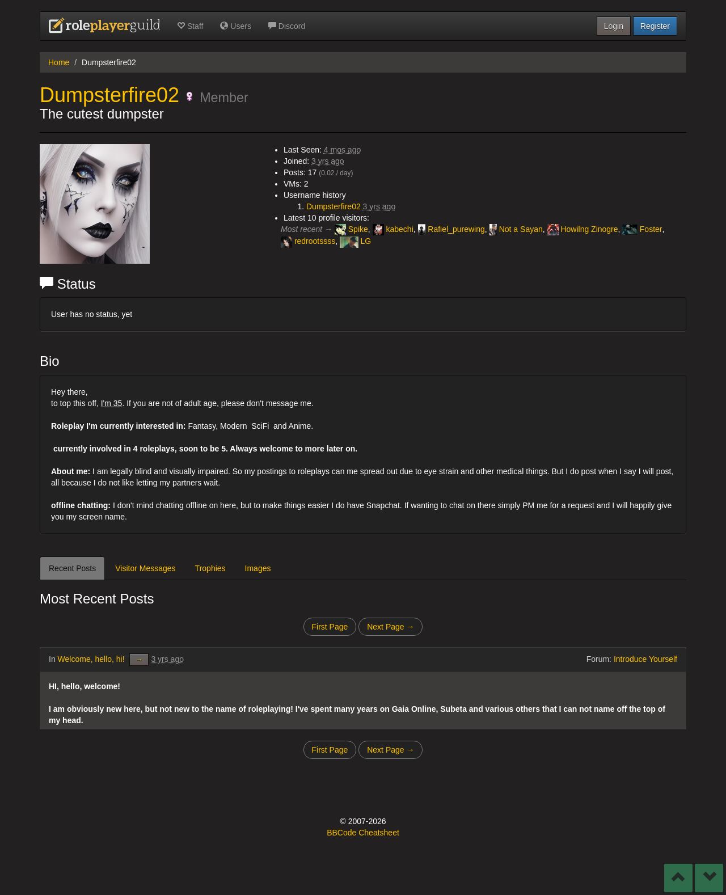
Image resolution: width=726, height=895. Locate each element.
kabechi (393, 229)
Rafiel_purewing (451, 229)
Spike (351, 229)
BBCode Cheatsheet (363, 832)
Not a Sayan (516, 229)
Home (58, 62)
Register (655, 26)
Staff (190, 26)
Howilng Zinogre (582, 229)
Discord (286, 26)
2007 (357, 821)
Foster (642, 229)
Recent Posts (72, 568)
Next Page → (390, 626)
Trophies (210, 568)
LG (355, 242)
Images (258, 568)
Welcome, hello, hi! (92, 659)
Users (235, 26)
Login (613, 26)
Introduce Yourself (645, 659)
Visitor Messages (145, 568)
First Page (330, 626)
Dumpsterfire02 (109, 95)
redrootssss (308, 242)
